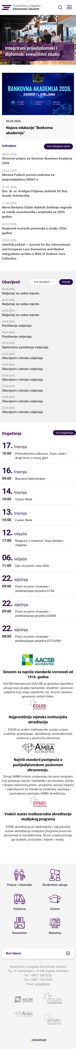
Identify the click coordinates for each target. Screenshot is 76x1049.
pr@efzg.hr (42, 984)
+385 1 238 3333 (41, 975)
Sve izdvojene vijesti (58, 146)
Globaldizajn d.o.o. (38, 1040)
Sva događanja (64, 432)
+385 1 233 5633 (41, 979)
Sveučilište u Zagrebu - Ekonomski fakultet (21, 7)
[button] (43, 282)
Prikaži (66, 281)
